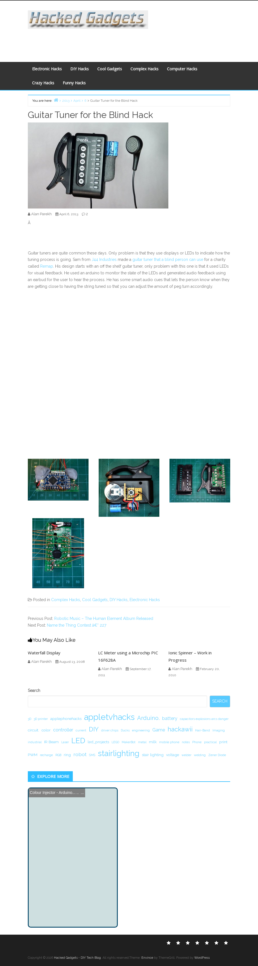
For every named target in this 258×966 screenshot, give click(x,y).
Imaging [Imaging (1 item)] (218, 730)
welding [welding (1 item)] (200, 755)
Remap (46, 266)
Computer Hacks (182, 68)
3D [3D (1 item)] (29, 719)
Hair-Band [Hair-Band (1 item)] (202, 730)
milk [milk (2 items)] (153, 742)
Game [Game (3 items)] (158, 730)
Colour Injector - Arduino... (53, 792)
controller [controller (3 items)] (63, 730)
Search (34, 690)
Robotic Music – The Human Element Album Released (103, 618)
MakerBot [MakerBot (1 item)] (128, 742)
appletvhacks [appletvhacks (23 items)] (109, 717)
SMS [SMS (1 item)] (92, 755)
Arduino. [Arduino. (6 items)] (148, 718)
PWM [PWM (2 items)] (32, 754)
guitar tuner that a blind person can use (167, 259)
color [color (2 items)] (46, 730)
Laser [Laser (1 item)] (65, 742)
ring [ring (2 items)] (67, 754)
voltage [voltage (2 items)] (172, 754)
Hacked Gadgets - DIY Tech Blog (77, 958)
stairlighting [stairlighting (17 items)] (118, 753)
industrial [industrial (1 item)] (35, 742)
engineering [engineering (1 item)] (141, 730)
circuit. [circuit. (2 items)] (33, 730)
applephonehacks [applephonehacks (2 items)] (66, 718)
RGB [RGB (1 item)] (58, 755)
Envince (147, 958)
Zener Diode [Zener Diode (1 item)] (217, 755)
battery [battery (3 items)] (169, 718)
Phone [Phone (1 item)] (197, 742)
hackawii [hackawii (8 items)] (180, 729)
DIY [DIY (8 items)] (94, 729)
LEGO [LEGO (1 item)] (115, 742)
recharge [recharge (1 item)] (46, 755)
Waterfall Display (44, 652)
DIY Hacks (79, 68)
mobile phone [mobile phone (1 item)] (169, 742)
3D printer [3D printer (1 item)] (41, 719)
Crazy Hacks (43, 82)
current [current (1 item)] (81, 730)
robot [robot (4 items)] (80, 754)
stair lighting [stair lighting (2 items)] (153, 754)
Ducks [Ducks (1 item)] (125, 730)
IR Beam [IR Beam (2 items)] (51, 742)
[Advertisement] (128, 41)
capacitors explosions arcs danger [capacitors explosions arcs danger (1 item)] (204, 719)
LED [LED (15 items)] (78, 740)
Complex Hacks (144, 68)
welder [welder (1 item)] (186, 755)
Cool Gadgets (109, 68)
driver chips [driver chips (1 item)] (109, 730)
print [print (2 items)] (223, 742)
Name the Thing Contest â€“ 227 (76, 625)
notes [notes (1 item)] (186, 742)
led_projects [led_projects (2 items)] (98, 742)
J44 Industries (104, 259)
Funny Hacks (74, 82)
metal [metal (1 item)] (142, 742)
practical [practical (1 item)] (210, 742)
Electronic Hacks (47, 68)
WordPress (202, 958)
